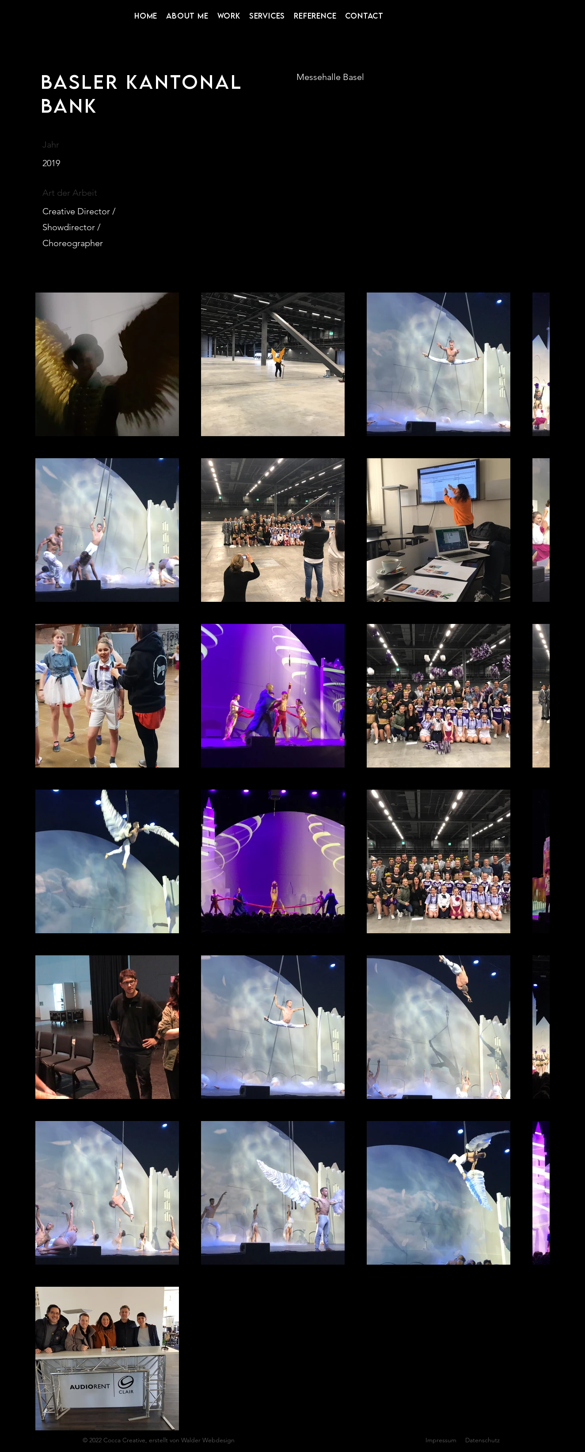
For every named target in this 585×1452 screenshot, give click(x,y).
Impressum (440, 1440)
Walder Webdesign (208, 1440)
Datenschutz (482, 1440)
